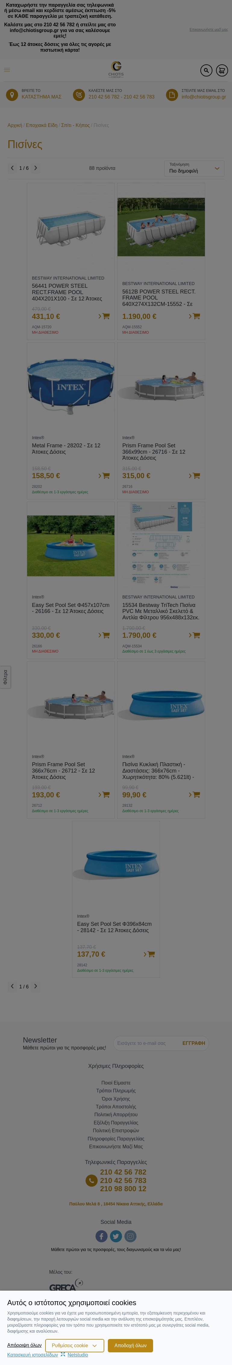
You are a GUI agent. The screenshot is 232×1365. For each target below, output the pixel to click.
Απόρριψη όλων (24, 1345)
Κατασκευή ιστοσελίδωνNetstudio (47, 1354)
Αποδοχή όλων (130, 1345)
